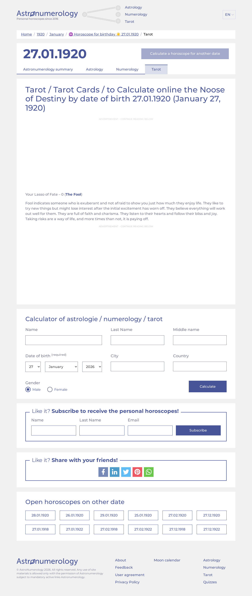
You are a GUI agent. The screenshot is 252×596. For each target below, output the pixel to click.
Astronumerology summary (48, 69)
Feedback (124, 569)
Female (60, 390)
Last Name (121, 329)
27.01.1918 (40, 531)
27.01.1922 (74, 531)
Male (36, 390)
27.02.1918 (108, 531)
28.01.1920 (40, 516)
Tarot (129, 21)
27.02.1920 (177, 516)
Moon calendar (167, 562)
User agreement (130, 577)
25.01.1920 (143, 516)
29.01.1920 (109, 516)
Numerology (136, 14)
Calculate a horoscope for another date (185, 53)
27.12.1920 (211, 516)
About (120, 562)
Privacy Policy (127, 584)
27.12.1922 (211, 531)
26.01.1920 (74, 516)
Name (31, 329)
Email (133, 420)
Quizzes (210, 584)
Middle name (186, 329)
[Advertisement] (126, 153)
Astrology (133, 7)
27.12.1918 (177, 531)
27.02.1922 (143, 531)
